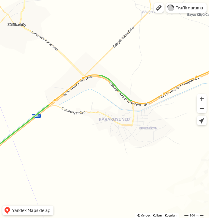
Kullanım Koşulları (164, 215)
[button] (159, 8)
